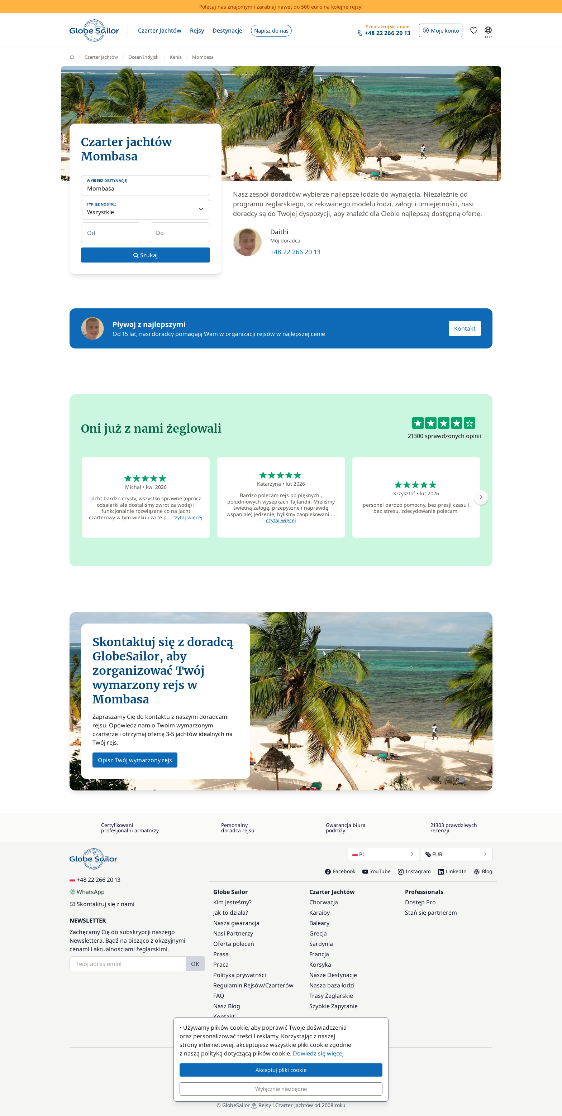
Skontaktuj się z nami (102, 904)
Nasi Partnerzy (233, 933)
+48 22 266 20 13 (295, 251)
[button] (160, 30)
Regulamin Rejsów (238, 985)
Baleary (319, 923)
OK (195, 964)
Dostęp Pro (420, 902)
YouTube (376, 871)
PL (383, 854)
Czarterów (279, 985)
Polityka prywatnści (239, 975)
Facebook (340, 871)
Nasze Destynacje (333, 975)
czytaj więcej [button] (187, 517)
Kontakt (465, 328)
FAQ (218, 996)
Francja (319, 954)
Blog (483, 871)
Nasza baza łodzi (331, 985)
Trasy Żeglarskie (331, 996)
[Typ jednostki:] (145, 209)
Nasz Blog (226, 1006)
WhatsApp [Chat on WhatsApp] (87, 892)
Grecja (318, 933)
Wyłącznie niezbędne (281, 1088)
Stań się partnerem (431, 913)
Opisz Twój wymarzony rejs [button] (135, 760)
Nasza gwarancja (236, 923)
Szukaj (145, 255)
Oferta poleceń (233, 944)
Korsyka (320, 964)
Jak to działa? (230, 913)
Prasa (221, 954)
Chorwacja (323, 902)
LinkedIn (452, 871)
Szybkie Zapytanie (333, 1006)
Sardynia (321, 944)
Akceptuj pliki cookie (281, 1069)
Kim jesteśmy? (232, 902)
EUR (456, 854)
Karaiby (319, 913)
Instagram (414, 871)
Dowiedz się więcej (318, 1053)
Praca (221, 964)
